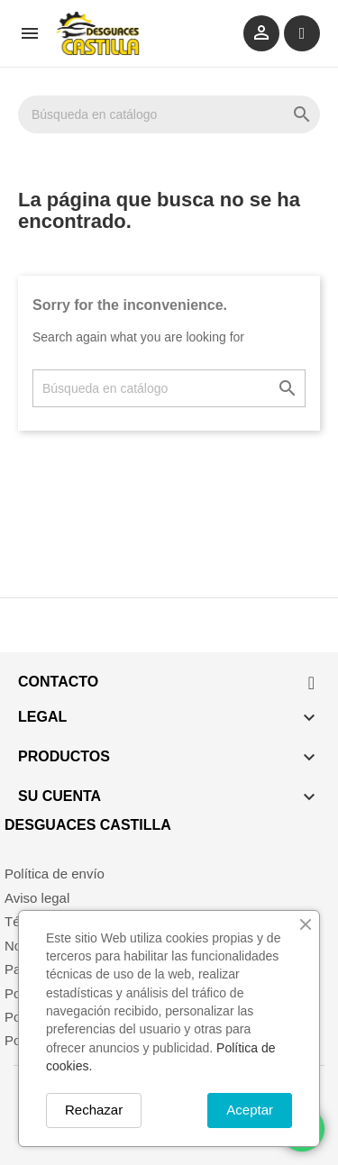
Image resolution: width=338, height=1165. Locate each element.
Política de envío (55, 873)
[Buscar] (169, 114)
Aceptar (249, 1109)
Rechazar (94, 1109)
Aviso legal (37, 898)
